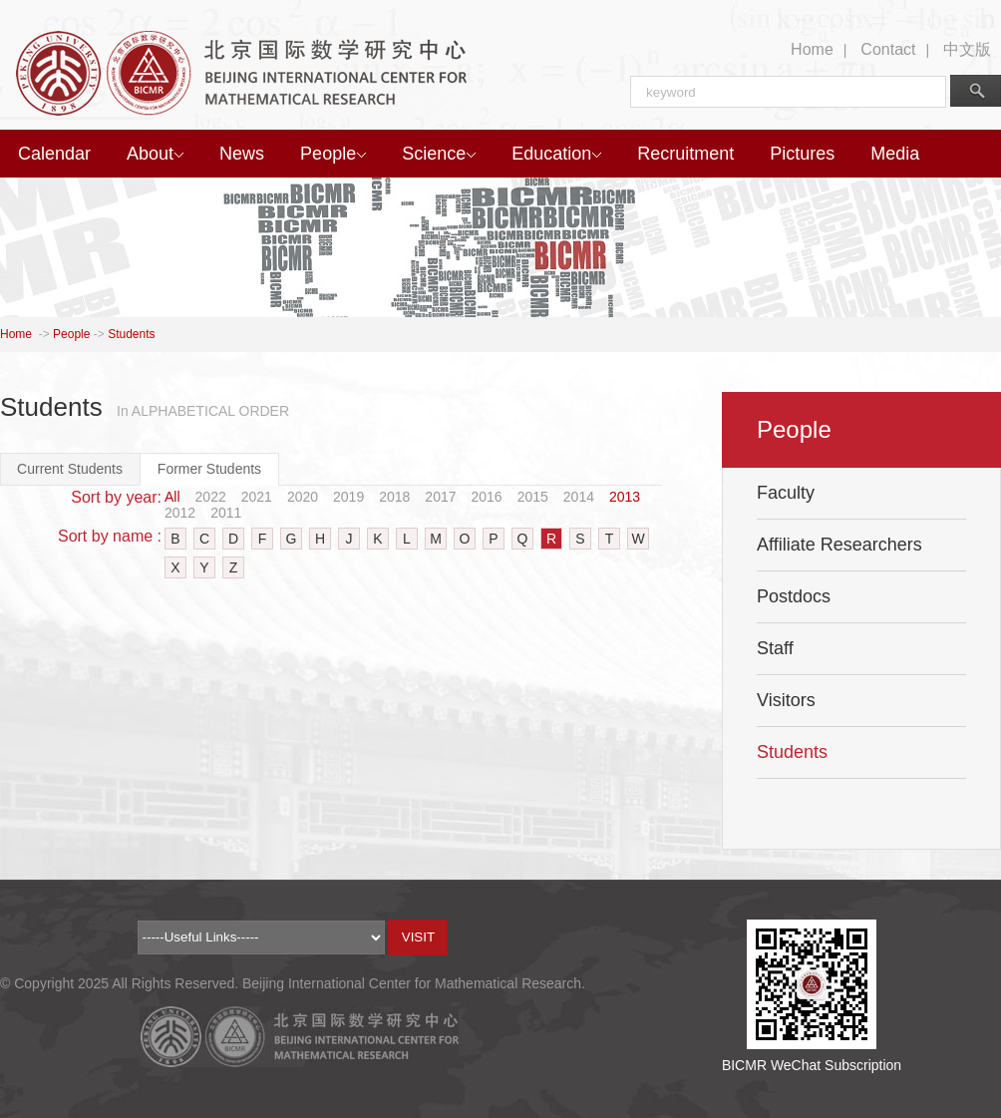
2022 (210, 497)
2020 (302, 497)
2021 (256, 497)
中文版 (967, 49)
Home (812, 49)
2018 (394, 497)
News (241, 154)
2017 (440, 497)
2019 (348, 497)
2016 (487, 497)
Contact (887, 49)
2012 (180, 513)
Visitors (786, 700)
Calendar (54, 154)
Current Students (70, 469)
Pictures (802, 154)
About (155, 154)
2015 (532, 497)
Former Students (209, 469)
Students (131, 334)
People (333, 154)
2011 (225, 513)
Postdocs (794, 596)
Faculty (786, 493)
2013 (624, 497)
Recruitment (685, 154)
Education (556, 154)
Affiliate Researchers (839, 545)
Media (894, 154)
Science (439, 154)
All (172, 497)
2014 (578, 497)
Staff (775, 648)
